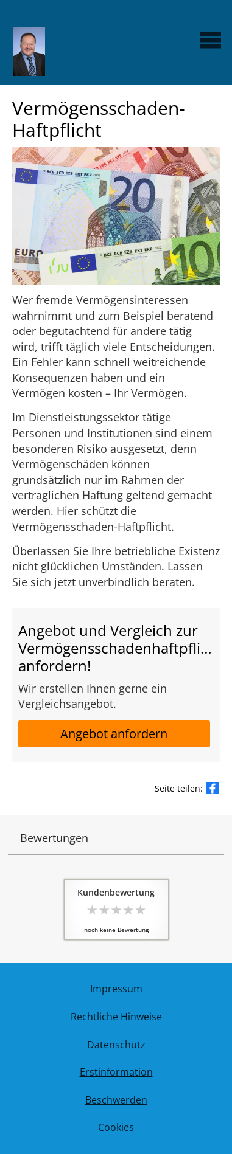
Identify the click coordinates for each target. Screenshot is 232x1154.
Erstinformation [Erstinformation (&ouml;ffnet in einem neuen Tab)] (116, 1072)
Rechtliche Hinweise (116, 1016)
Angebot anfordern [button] (113, 733)
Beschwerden (116, 1100)
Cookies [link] (116, 1127)
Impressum (116, 988)
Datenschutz (116, 1044)
